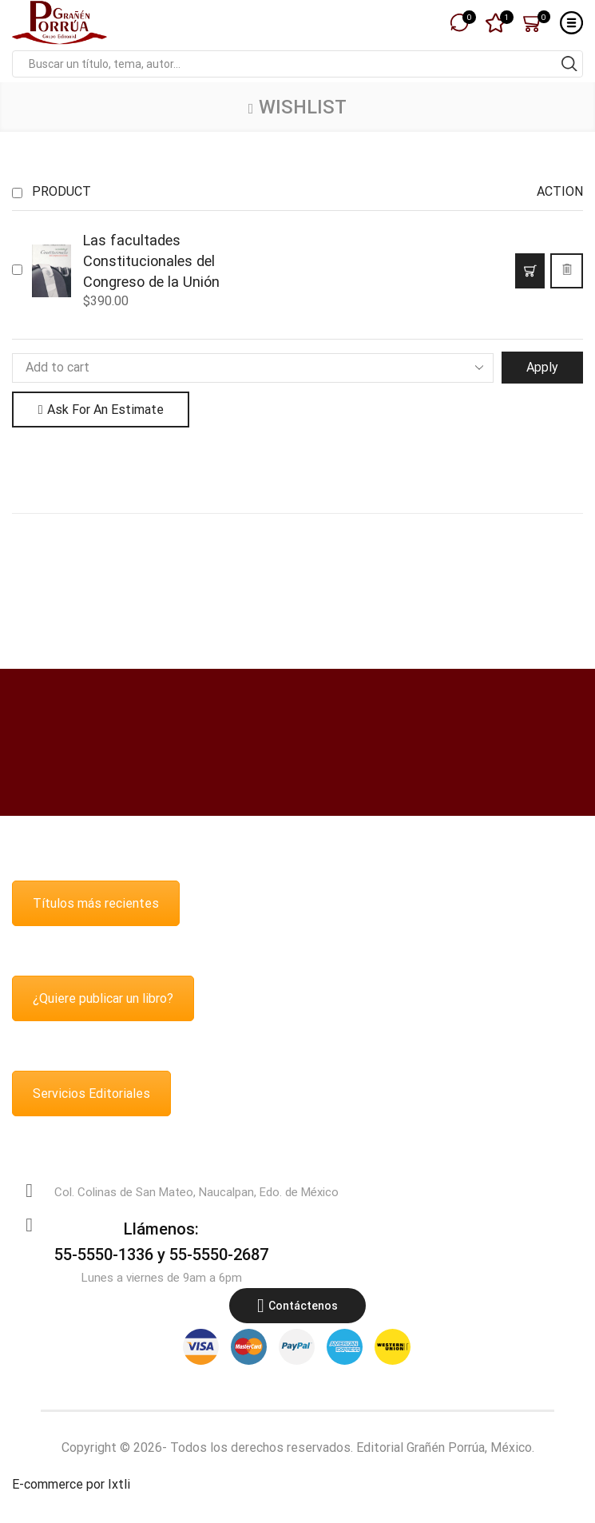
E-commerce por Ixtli (71, 1484)
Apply (542, 367)
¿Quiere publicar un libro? (103, 998)
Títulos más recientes (96, 903)
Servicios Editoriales (91, 1093)
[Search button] (569, 64)
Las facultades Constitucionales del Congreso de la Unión (151, 261)
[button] (530, 270)
